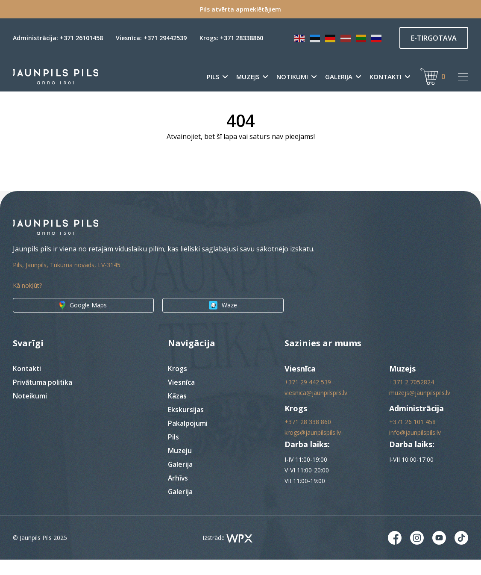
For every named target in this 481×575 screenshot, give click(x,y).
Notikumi (292, 76)
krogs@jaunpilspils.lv (312, 448)
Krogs (177, 384)
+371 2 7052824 (411, 397)
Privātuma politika (43, 397)
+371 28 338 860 (307, 437)
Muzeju (180, 466)
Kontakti (386, 76)
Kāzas (177, 411)
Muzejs (247, 76)
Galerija (338, 76)
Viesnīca (181, 397)
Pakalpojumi (188, 438)
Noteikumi (30, 411)
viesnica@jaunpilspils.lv (315, 408)
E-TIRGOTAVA (434, 38)
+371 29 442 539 (307, 397)
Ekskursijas (186, 425)
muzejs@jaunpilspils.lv (419, 408)
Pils (213, 76)
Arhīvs (178, 493)
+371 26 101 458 (412, 437)
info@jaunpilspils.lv (415, 448)
